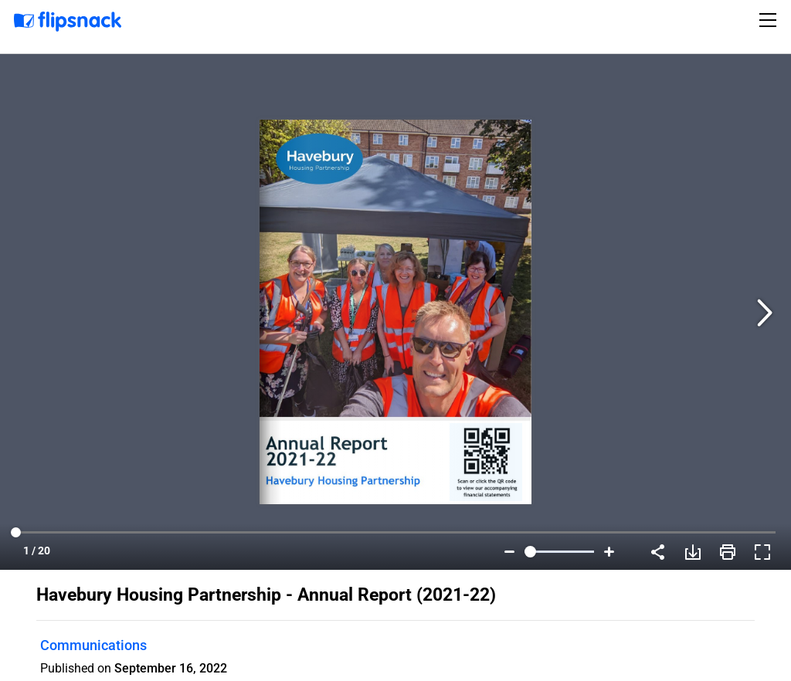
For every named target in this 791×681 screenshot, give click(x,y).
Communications (93, 645)
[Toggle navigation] (770, 20)
